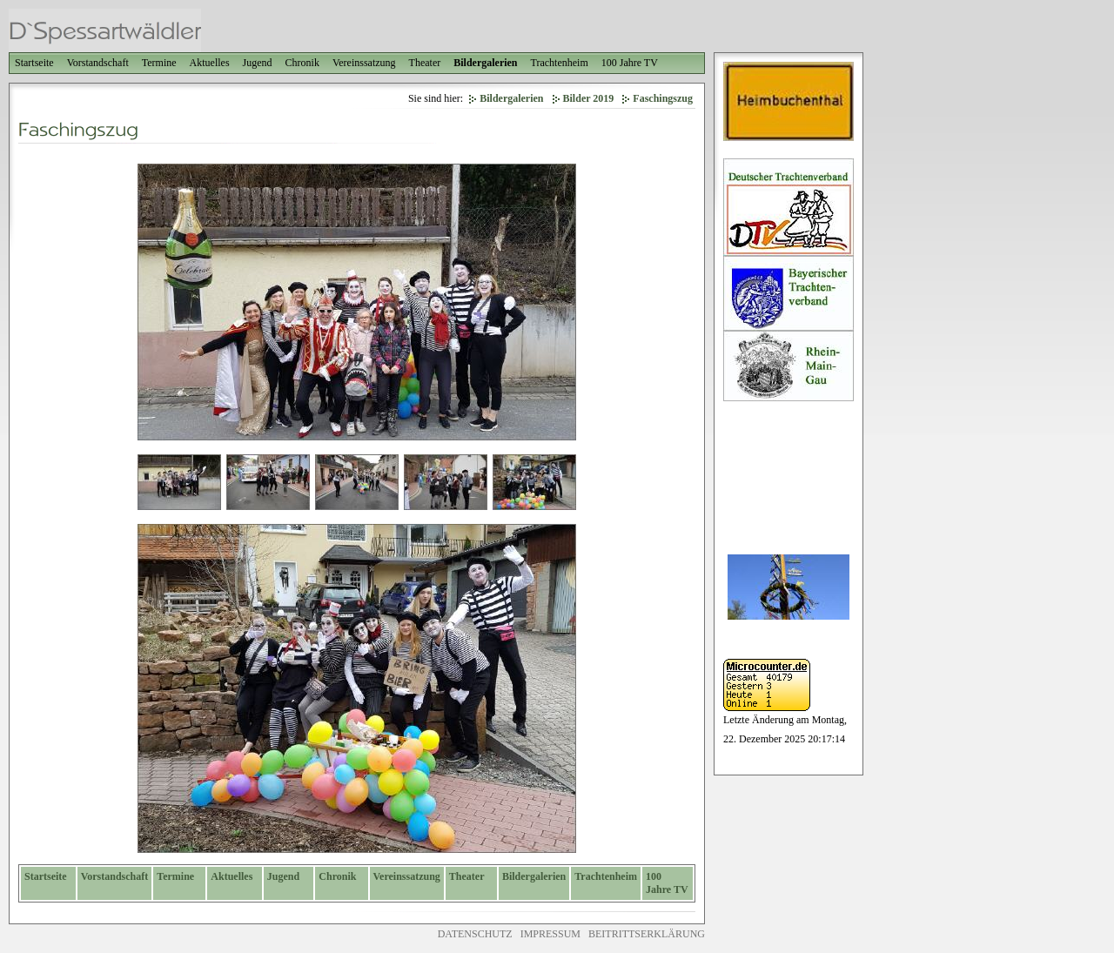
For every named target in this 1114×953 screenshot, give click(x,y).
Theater (425, 63)
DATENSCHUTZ (475, 934)
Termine (159, 63)
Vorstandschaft (98, 63)
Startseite (34, 63)
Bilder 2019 (588, 98)
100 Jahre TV (629, 63)
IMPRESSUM (550, 934)
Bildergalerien (485, 63)
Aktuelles (210, 63)
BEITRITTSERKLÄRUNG (646, 934)
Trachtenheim (559, 63)
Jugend (257, 63)
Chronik (302, 63)
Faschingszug (663, 98)
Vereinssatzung (364, 63)
